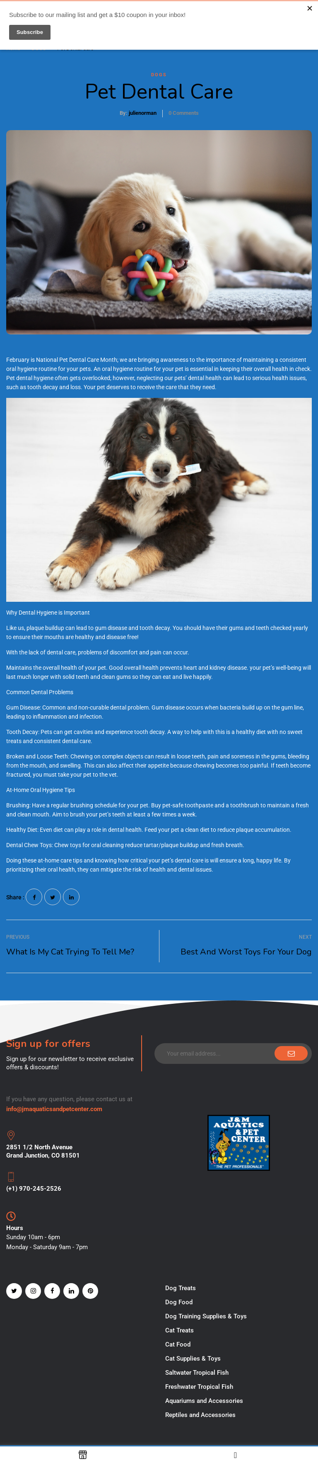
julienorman (143, 113)
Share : (15, 897)
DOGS (159, 75)
